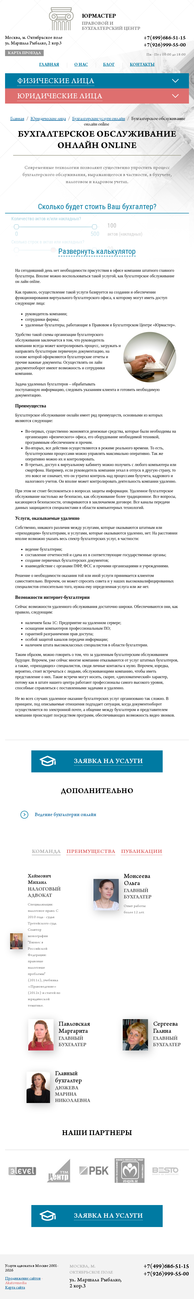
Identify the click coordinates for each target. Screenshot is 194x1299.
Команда (46, 852)
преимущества (90, 852)
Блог (109, 65)
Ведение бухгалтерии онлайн (65, 815)
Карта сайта (15, 1288)
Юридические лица (48, 118)
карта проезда (24, 53)
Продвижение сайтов (23, 1279)
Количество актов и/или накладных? (46, 218)
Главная (49, 65)
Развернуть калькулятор (97, 251)
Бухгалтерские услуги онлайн (98, 118)
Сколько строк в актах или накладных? (47, 241)
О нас (81, 65)
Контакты (142, 65)
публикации (141, 852)
